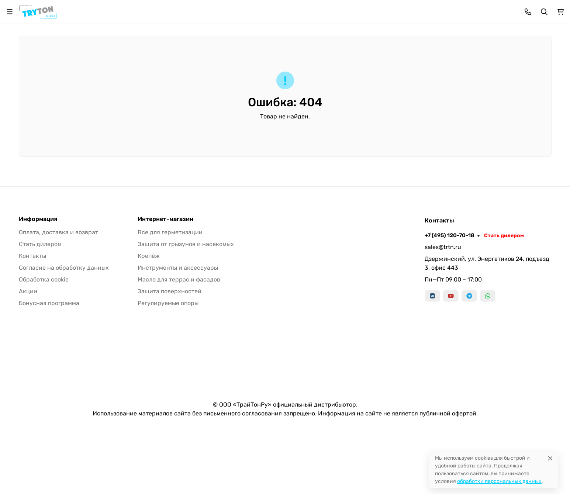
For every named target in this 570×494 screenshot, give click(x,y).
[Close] (550, 458)
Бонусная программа (236, 9)
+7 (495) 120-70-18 (477, 9)
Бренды (91, 67)
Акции (28, 349)
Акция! (114, 9)
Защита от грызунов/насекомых (238, 67)
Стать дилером (532, 9)
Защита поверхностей (169, 349)
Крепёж (308, 67)
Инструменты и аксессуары (372, 67)
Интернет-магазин (165, 277)
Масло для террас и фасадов (464, 67)
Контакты (310, 9)
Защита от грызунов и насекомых (186, 302)
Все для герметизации (148, 67)
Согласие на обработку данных (64, 325)
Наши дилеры (348, 9)
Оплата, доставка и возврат (166, 9)
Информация (38, 277)
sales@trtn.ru (443, 305)
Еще (528, 67)
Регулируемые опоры (168, 361)
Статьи (280, 9)
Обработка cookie (44, 337)
